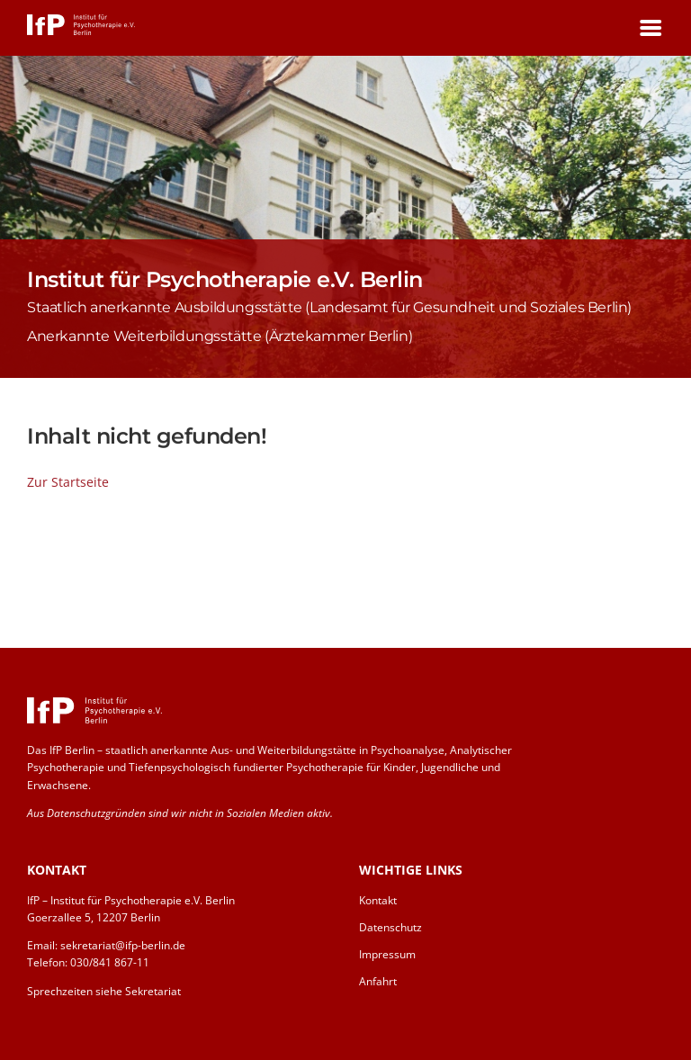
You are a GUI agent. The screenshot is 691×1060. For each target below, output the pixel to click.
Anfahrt (378, 981)
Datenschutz (390, 927)
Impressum (387, 954)
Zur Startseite (68, 481)
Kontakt (378, 900)
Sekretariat (153, 991)
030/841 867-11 (109, 962)
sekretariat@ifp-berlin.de (122, 945)
